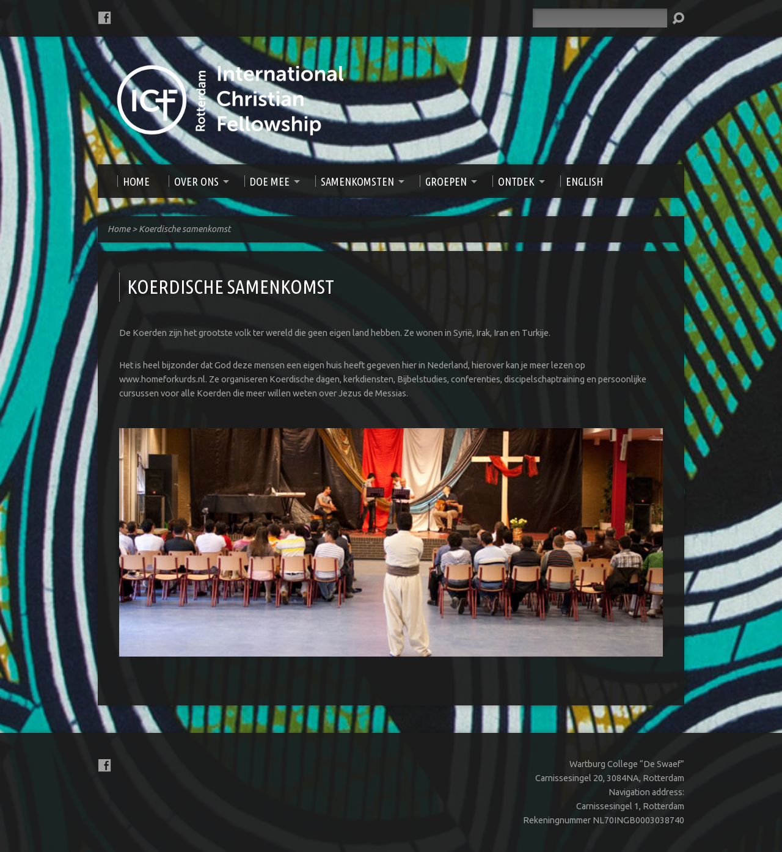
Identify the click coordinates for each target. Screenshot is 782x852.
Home (119, 229)
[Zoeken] (600, 18)
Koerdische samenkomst (185, 229)
